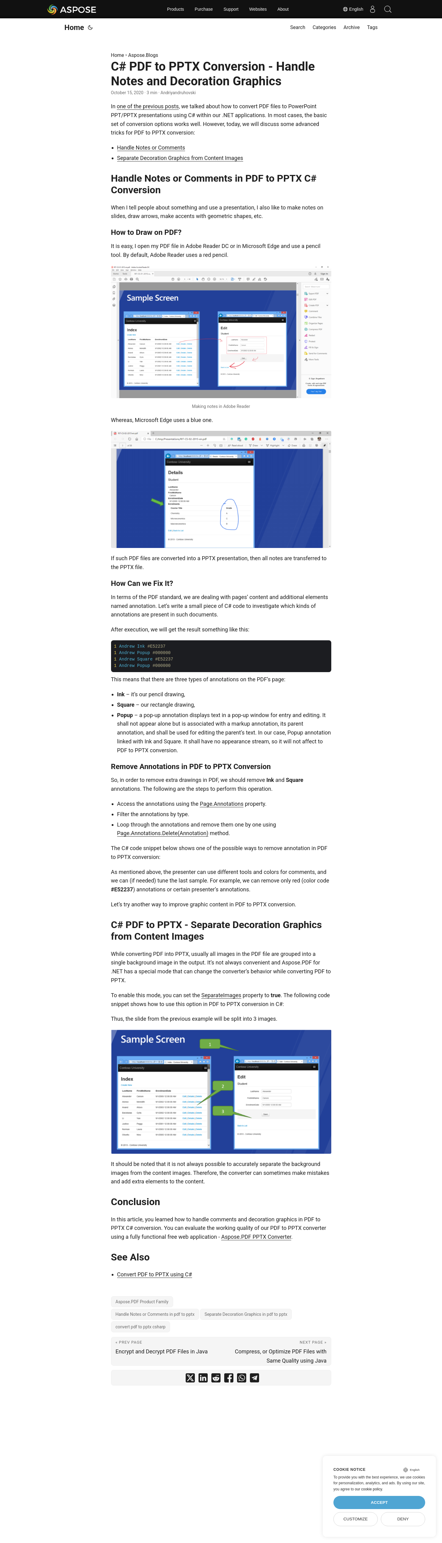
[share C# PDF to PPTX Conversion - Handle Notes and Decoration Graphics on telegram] (254, 1379)
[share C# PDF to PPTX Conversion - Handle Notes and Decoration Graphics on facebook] (228, 1379)
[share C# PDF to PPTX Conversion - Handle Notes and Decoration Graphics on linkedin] (203, 1379)
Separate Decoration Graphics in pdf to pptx (246, 1314)
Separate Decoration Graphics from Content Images (180, 158)
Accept (379, 1502)
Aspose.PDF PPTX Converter (256, 1237)
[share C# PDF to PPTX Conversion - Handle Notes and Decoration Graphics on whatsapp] (241, 1379)
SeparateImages (221, 995)
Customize (356, 1519)
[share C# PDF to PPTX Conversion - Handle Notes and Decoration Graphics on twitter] (190, 1379)
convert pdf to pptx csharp (141, 1326)
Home (74, 27)
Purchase (204, 9)
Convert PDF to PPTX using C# (154, 1274)
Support (231, 9)
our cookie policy (368, 1489)
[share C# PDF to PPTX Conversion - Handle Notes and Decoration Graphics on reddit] (216, 1379)
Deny (403, 1519)
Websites (258, 9)
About (283, 9)
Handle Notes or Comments (151, 147)
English (353, 9)
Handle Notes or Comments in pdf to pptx (155, 1314)
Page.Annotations (221, 804)
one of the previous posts (148, 106)
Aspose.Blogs (143, 55)
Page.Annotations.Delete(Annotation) (163, 833)
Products (175, 9)
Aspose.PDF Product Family (142, 1301)
